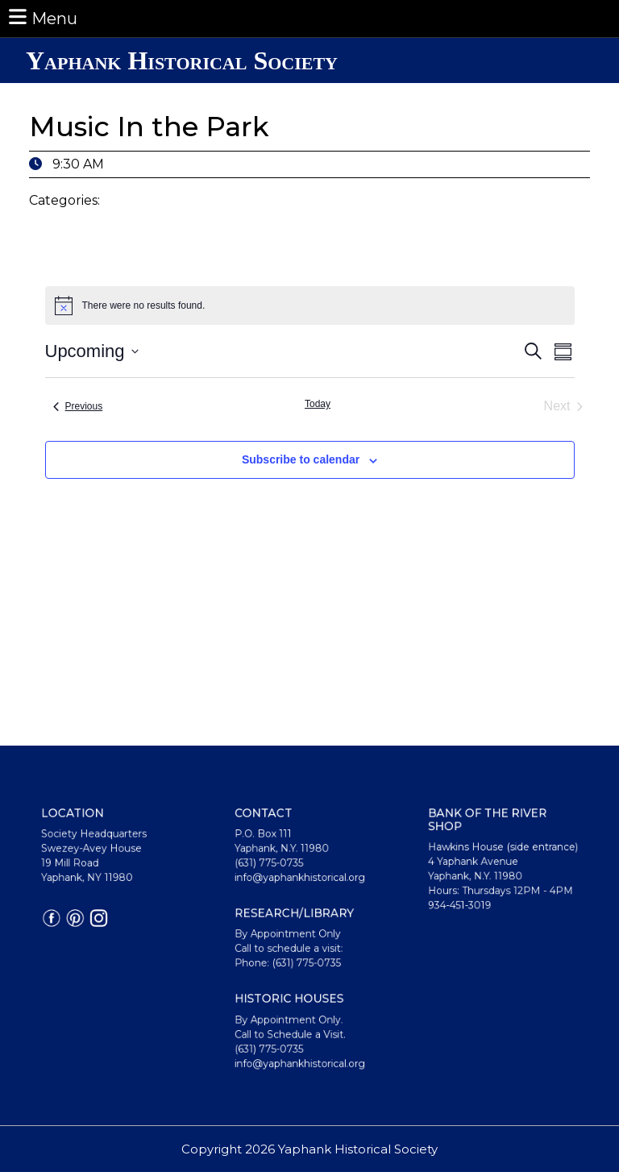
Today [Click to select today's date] (317, 403)
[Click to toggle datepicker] (92, 351)
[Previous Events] (78, 406)
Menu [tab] (41, 17)
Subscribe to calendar (300, 459)
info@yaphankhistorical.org (301, 890)
